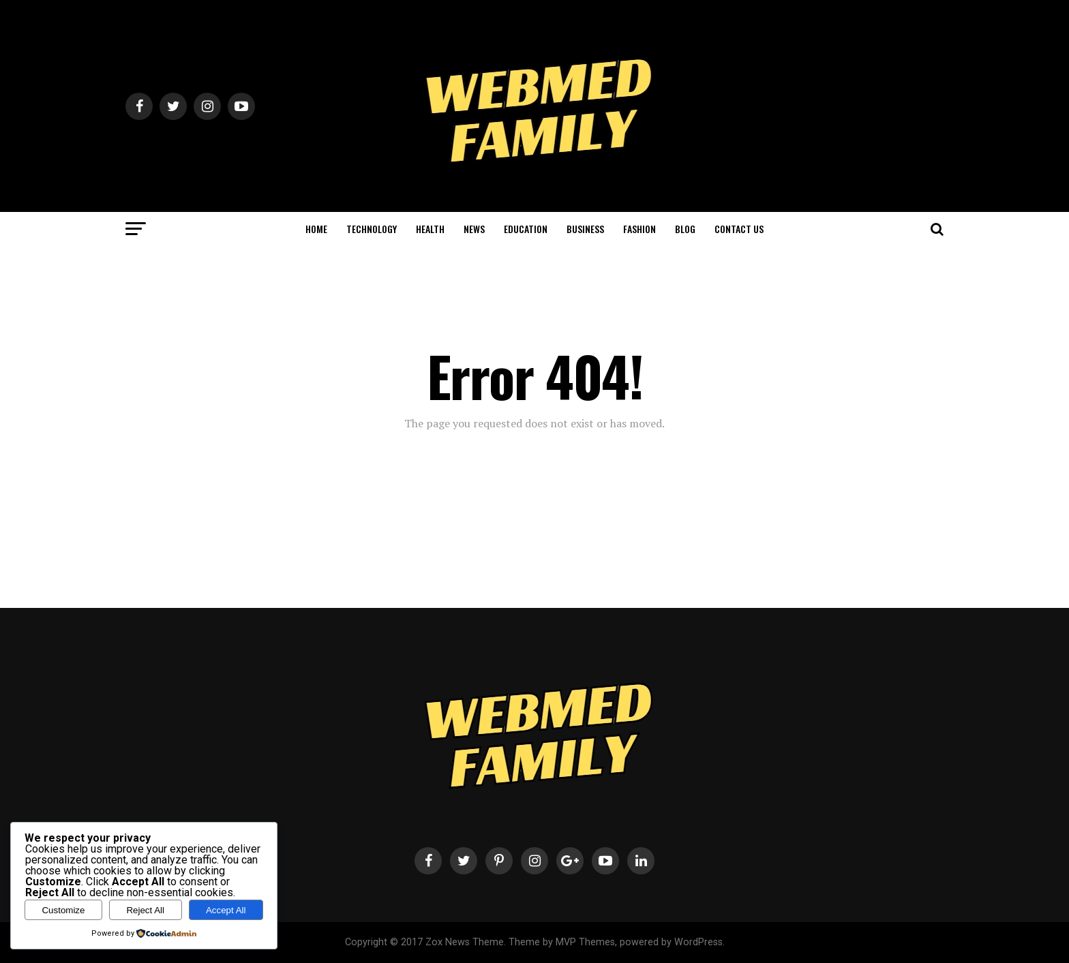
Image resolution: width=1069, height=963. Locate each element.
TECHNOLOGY (371, 228)
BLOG (685, 228)
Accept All (226, 910)
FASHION (639, 228)
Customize (63, 910)
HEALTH (430, 228)
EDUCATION (525, 228)
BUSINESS (585, 228)
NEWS (474, 228)
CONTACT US (739, 228)
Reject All (145, 910)
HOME (316, 228)
